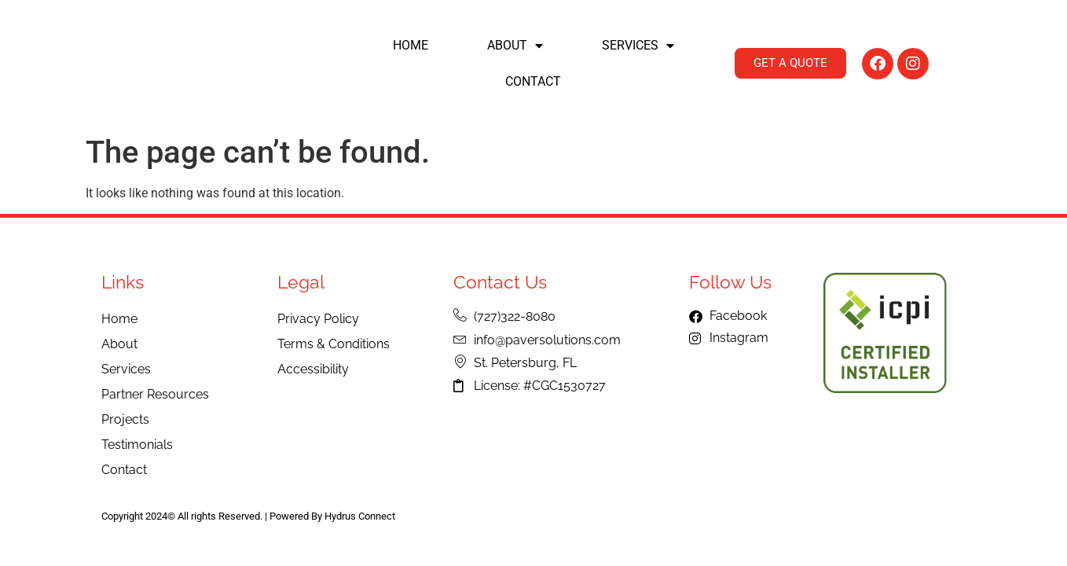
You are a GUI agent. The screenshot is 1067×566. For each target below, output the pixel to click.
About (515, 45)
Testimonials (137, 444)
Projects (125, 419)
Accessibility (313, 369)
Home (410, 45)
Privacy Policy (318, 318)
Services (638, 45)
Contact (533, 81)
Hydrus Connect (359, 516)
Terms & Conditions (333, 343)
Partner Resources (155, 394)
